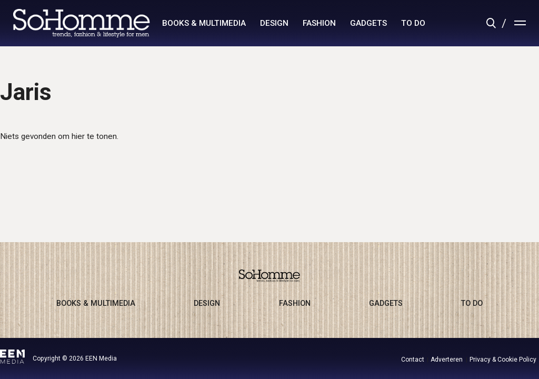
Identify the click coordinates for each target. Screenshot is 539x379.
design (274, 23)
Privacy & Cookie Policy (503, 359)
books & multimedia (204, 23)
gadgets (368, 23)
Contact (412, 359)
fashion (319, 23)
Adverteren (447, 359)
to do (413, 23)
